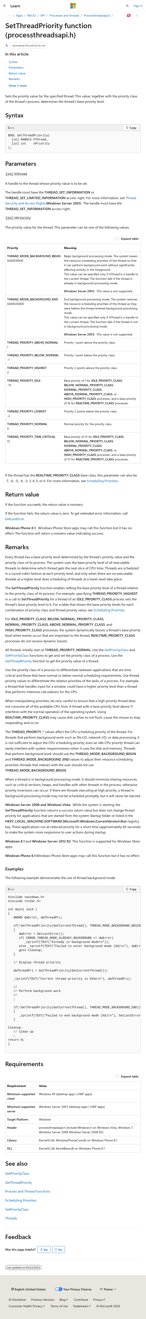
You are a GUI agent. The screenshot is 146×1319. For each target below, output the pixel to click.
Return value (17, 73)
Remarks (14, 79)
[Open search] (127, 6)
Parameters (16, 67)
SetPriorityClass (17, 655)
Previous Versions (42, 1299)
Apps (19, 15)
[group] (73, 973)
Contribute (81, 1299)
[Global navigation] (4, 6)
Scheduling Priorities (102, 480)
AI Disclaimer (17, 1299)
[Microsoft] (73, 6)
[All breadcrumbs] (9, 15)
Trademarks (80, 1306)
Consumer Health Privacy (25, 1306)
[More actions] (137, 15)
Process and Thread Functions (27, 1191)
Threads (11, 1218)
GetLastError (14, 519)
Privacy (98, 1299)
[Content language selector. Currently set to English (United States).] (28, 1289)
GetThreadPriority (18, 661)
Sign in (138, 6)
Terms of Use (59, 1306)
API (42, 15)
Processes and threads (64, 15)
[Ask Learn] (129, 15)
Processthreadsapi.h (97, 15)
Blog (62, 1299)
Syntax (13, 62)
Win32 (31, 15)
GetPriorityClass (116, 649)
